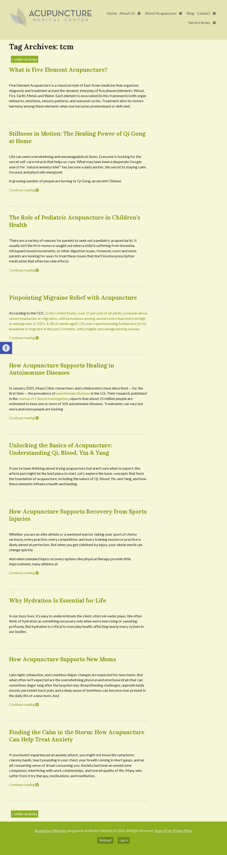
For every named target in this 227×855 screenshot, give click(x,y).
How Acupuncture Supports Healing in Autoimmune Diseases (61, 369)
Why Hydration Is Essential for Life (57, 600)
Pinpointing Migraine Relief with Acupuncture (73, 297)
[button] (6, 348)
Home (112, 13)
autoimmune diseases (73, 393)
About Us (127, 13)
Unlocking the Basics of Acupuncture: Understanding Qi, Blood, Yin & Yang (60, 449)
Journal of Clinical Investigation (43, 398)
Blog (190, 13)
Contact (203, 13)
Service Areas (199, 22)
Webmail (105, 840)
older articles (24, 59)
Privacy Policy (182, 831)
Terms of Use (163, 831)
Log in (124, 840)
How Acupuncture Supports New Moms (62, 659)
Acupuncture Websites (50, 831)
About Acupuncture (160, 13)
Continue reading (24, 190)
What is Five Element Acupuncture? (58, 69)
